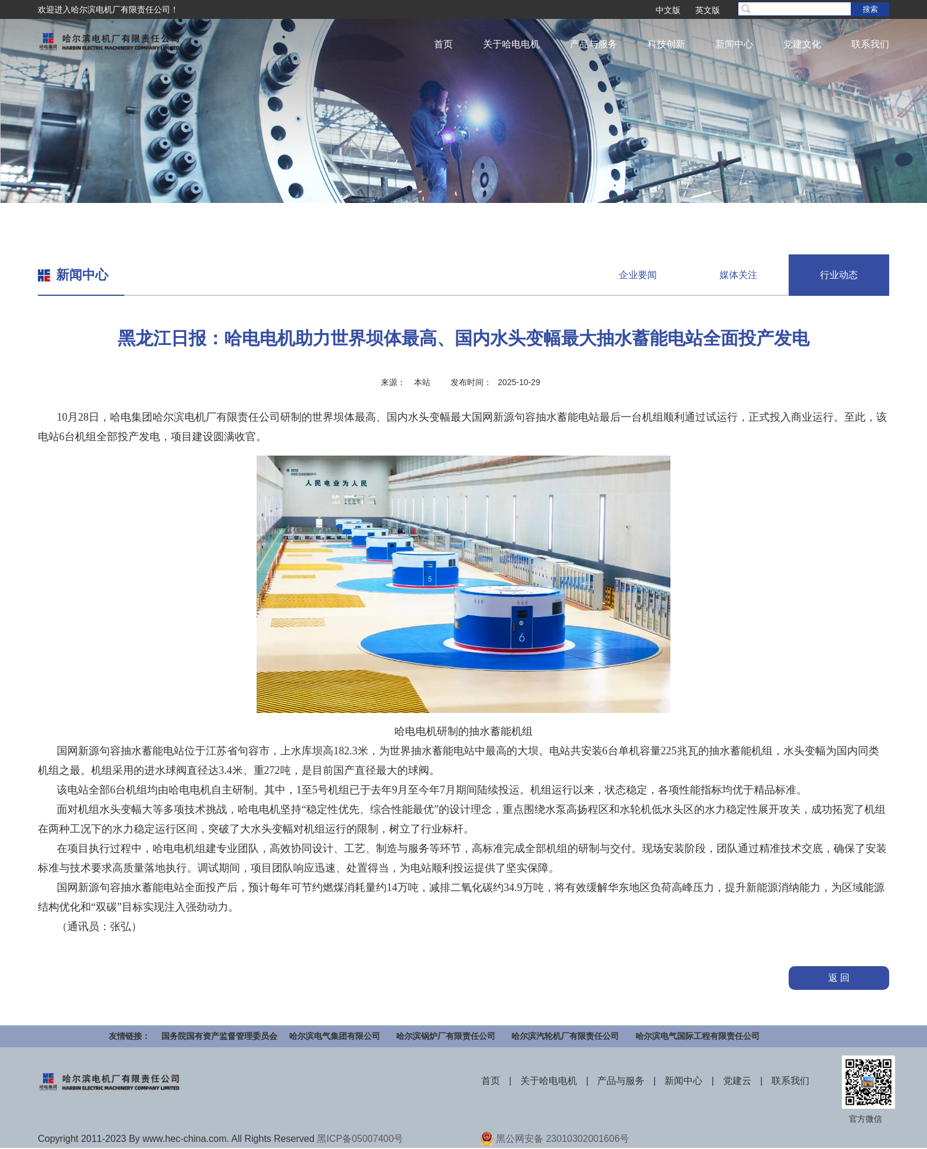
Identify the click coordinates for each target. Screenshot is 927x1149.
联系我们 (870, 44)
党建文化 (802, 44)
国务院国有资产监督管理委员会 (219, 1036)
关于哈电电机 (511, 44)
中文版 (668, 10)
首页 (443, 44)
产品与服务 (593, 44)
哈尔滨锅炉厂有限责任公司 (445, 1036)
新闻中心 (734, 44)
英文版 (707, 10)
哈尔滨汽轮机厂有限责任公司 (565, 1036)
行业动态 (839, 275)
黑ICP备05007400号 (360, 1139)
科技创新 (666, 44)
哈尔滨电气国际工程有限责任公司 (698, 1036)
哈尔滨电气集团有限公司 (334, 1036)
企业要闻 (638, 275)
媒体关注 (738, 275)
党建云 (737, 1081)
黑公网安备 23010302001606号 (562, 1139)
